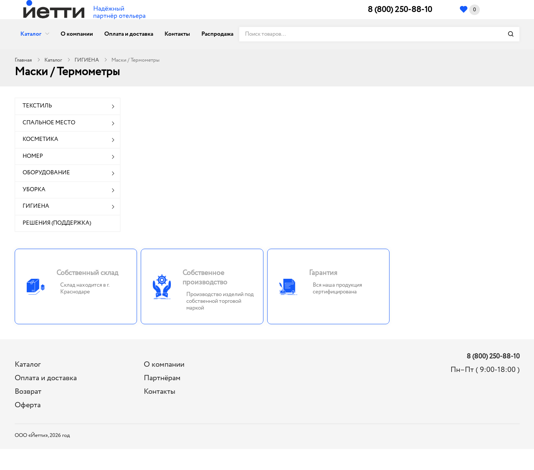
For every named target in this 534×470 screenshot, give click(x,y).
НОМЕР (33, 156)
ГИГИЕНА (87, 60)
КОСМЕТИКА (40, 139)
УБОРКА (34, 190)
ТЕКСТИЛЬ (37, 106)
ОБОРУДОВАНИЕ (46, 173)
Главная (23, 60)
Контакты (177, 34)
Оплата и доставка (128, 34)
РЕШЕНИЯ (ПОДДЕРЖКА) (57, 223)
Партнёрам (162, 378)
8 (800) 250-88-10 (400, 10)
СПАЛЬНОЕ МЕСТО (49, 123)
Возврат (28, 391)
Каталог (30, 34)
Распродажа (217, 34)
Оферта (28, 405)
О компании (77, 34)
